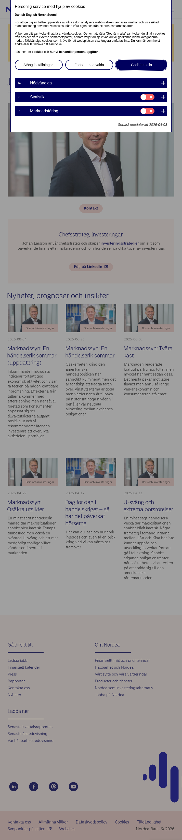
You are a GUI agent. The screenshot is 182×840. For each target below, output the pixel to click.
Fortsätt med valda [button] (89, 65)
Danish (20, 15)
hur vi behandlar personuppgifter (74, 52)
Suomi (52, 15)
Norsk (42, 15)
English (31, 15)
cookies (38, 52)
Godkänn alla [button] (141, 65)
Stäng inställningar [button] (38, 65)
